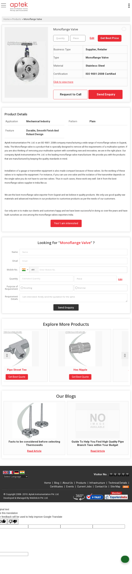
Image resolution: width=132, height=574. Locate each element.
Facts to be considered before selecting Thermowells (34, 443)
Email (15, 260)
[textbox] (77, 38)
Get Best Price (109, 38)
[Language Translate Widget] (15, 476)
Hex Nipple (98, 369)
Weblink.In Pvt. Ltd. (39, 498)
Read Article (34, 451)
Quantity (13, 278)
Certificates (56, 486)
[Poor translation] (13, 522)
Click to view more (63, 82)
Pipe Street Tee (34, 369)
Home (7, 19)
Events (70, 486)
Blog (56, 482)
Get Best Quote (34, 376)
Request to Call (70, 94)
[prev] (7, 355)
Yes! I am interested (66, 223)
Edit (92, 38)
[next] (124, 355)
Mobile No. (12, 269)
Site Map (115, 486)
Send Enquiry (106, 94)
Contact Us (101, 486)
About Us (68, 482)
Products (16, 19)
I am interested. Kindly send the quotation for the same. (73, 298)
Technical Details (117, 482)
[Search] (81, 4)
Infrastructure (97, 482)
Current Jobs (84, 486)
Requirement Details (11, 297)
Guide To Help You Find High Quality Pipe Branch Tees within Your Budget (98, 443)
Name (15, 252)
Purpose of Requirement (11, 287)
